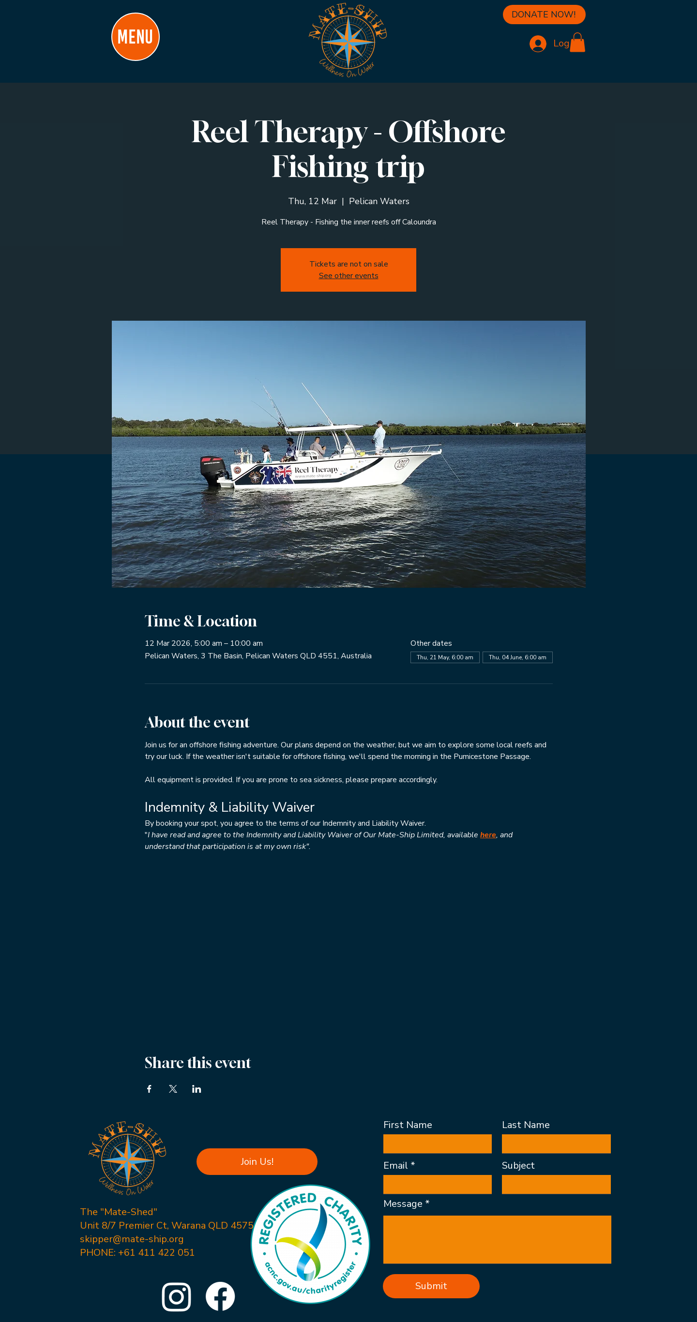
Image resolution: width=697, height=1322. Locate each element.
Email (395, 1166)
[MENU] (135, 37)
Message (403, 1204)
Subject (518, 1166)
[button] (577, 42)
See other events (349, 275)
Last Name (526, 1125)
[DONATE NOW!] (544, 14)
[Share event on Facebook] (149, 1089)
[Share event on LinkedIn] (196, 1089)
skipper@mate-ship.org (132, 1239)
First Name (407, 1125)
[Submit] (431, 1286)
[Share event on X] (173, 1089)
